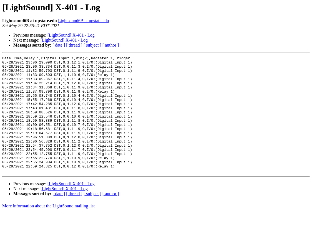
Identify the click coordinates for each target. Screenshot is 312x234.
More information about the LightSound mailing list (48, 229)
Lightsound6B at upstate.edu (83, 20)
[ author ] (110, 45)
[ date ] (58, 45)
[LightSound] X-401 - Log (71, 35)
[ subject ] (92, 45)
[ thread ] (74, 45)
